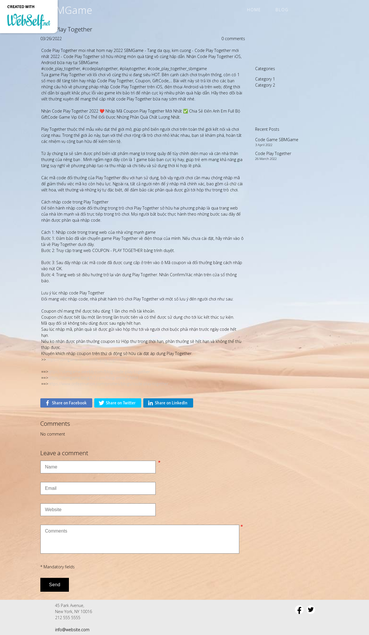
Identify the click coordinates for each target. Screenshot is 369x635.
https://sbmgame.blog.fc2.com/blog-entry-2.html (93, 377)
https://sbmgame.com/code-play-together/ (86, 359)
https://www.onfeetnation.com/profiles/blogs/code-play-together (108, 383)
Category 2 (265, 85)
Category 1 (265, 79)
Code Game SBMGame (276, 139)
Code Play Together (273, 153)
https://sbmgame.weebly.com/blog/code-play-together (99, 371)
